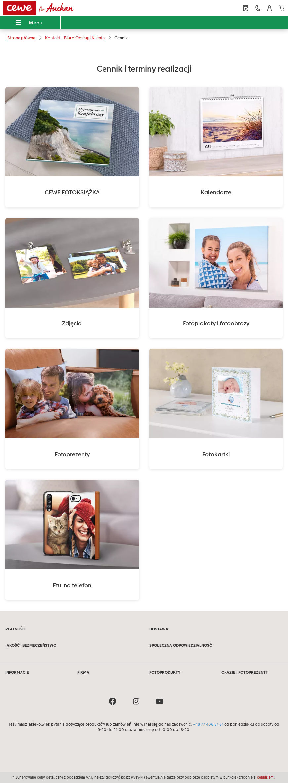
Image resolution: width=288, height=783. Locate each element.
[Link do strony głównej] (57, 8)
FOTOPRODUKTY (164, 672)
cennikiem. (266, 777)
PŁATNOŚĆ (15, 629)
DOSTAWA (158, 629)
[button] (270, 8)
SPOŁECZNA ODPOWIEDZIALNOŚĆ (180, 645)
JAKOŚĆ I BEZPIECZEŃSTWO (30, 645)
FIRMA (83, 672)
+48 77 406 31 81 (208, 724)
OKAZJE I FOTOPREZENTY (244, 672)
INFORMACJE (17, 672)
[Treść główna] (144, 328)
